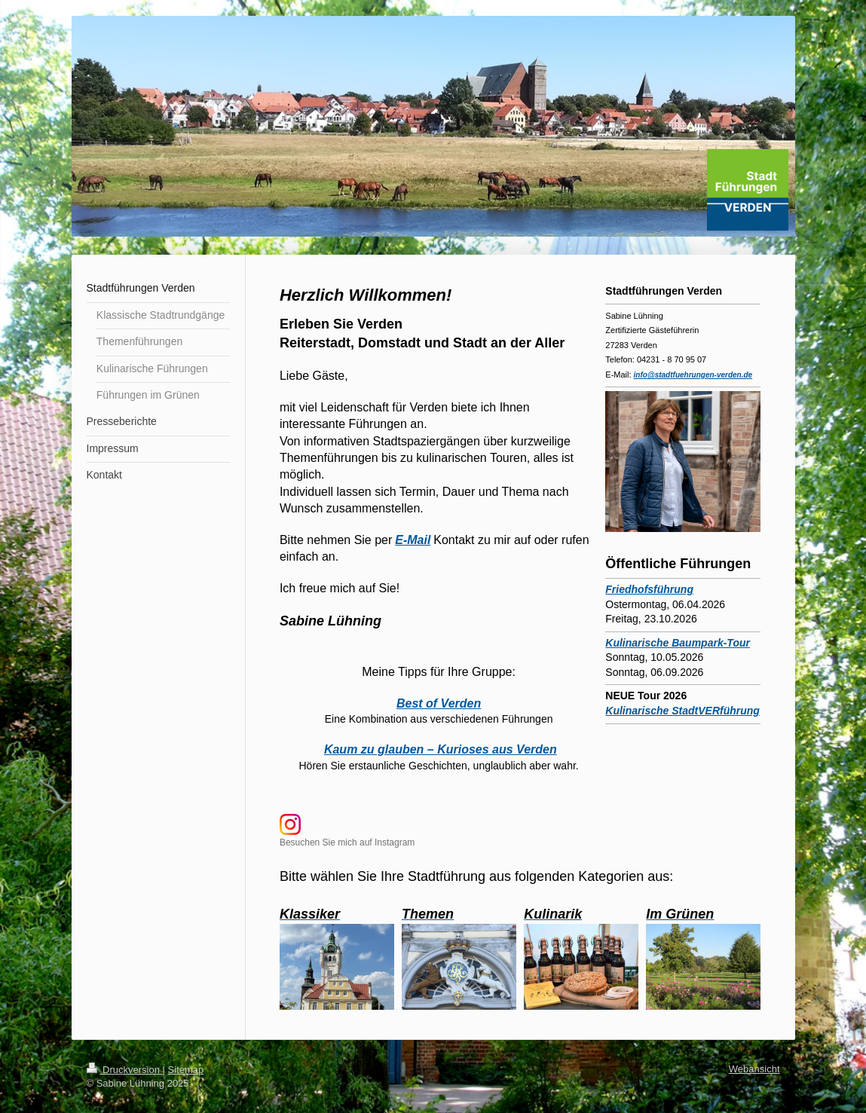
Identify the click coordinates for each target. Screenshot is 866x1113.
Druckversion (125, 1069)
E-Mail (412, 540)
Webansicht (754, 1069)
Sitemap (186, 1069)
